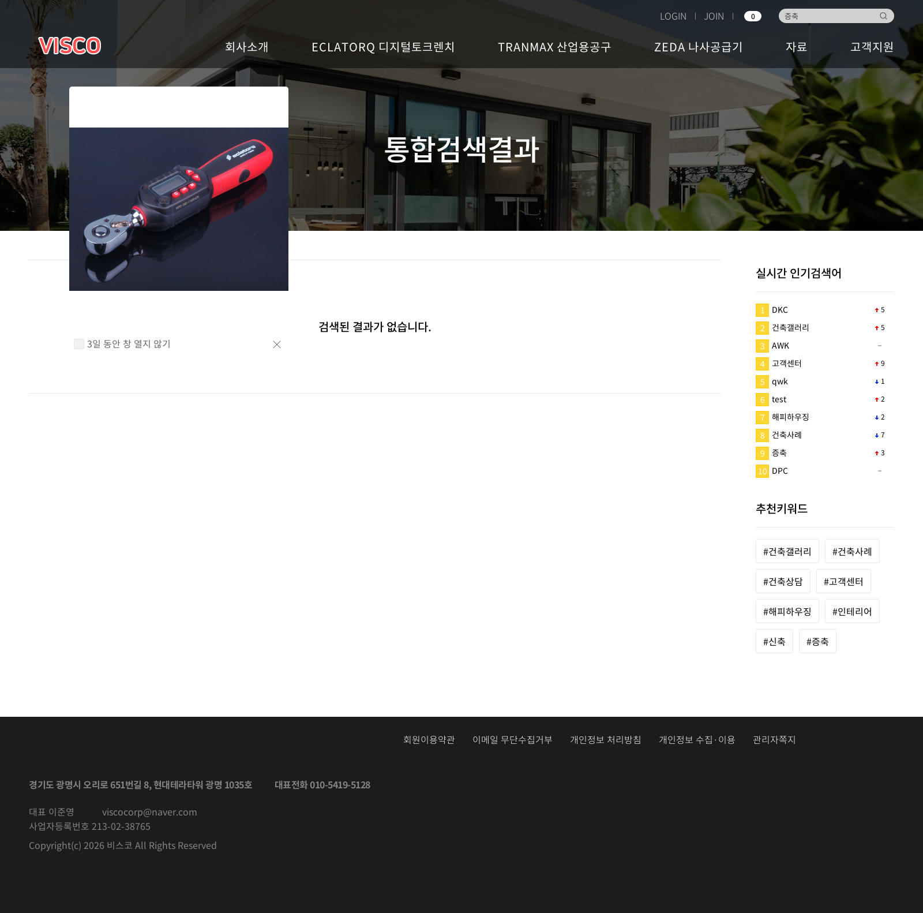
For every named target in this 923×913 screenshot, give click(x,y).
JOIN (714, 16)
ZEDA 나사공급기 (698, 46)
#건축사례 (852, 551)
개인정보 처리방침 (605, 739)
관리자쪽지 (774, 739)
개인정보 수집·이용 (697, 739)
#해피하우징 (787, 611)
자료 (797, 46)
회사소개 (247, 46)
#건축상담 (783, 581)
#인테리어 (852, 611)
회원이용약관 (429, 739)
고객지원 (872, 46)
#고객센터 (844, 581)
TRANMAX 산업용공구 (554, 46)
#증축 (817, 641)
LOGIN (673, 16)
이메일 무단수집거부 (512, 739)
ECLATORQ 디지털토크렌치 (383, 46)
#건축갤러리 (787, 551)
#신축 (774, 641)
